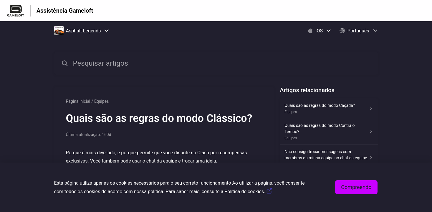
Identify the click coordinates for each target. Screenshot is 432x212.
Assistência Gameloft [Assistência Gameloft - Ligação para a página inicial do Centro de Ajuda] (65, 10)
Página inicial (78, 101)
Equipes (101, 101)
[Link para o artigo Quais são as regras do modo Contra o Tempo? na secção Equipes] (329, 131)
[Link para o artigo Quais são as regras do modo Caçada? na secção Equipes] (329, 108)
